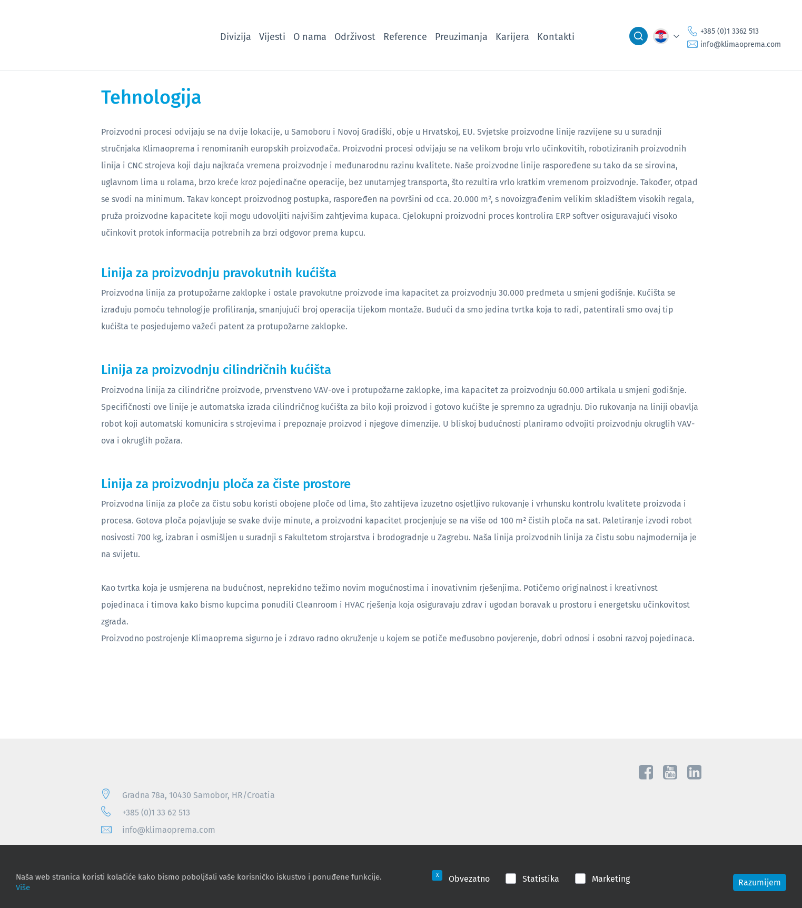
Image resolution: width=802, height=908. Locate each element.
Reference (405, 36)
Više (23, 887)
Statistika (540, 878)
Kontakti (556, 36)
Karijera (512, 36)
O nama (309, 36)
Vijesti (272, 36)
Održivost (354, 36)
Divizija (235, 36)
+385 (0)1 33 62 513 (156, 812)
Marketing (611, 878)
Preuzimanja (461, 36)
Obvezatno (469, 878)
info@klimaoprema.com (740, 44)
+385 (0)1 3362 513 (729, 31)
